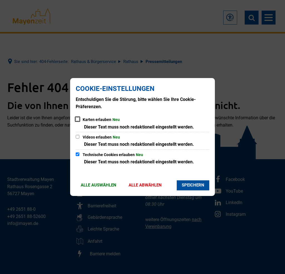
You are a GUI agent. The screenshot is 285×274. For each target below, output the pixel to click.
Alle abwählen (145, 185)
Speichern (193, 185)
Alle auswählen (98, 185)
